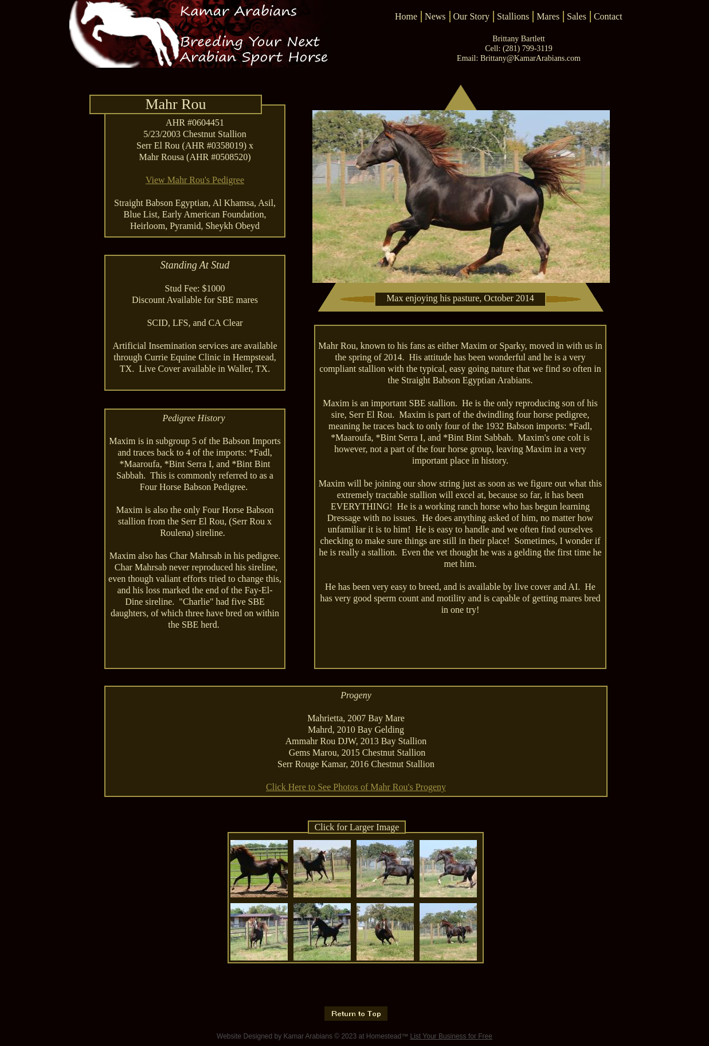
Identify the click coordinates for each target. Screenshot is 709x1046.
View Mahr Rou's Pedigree (195, 180)
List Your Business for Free (451, 1036)
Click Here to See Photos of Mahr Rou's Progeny (356, 787)
